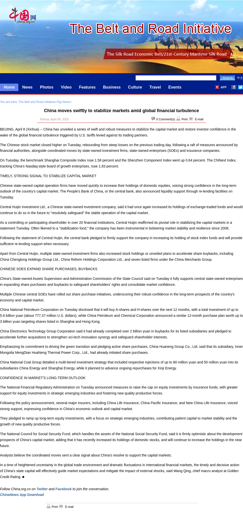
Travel (155, 87)
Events (174, 87)
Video (66, 87)
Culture (135, 87)
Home (9, 87)
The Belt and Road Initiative (37, 102)
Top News (63, 102)
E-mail (199, 119)
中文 (240, 78)
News (27, 87)
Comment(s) (167, 119)
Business (112, 87)
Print (185, 119)
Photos (46, 87)
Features (87, 87)
